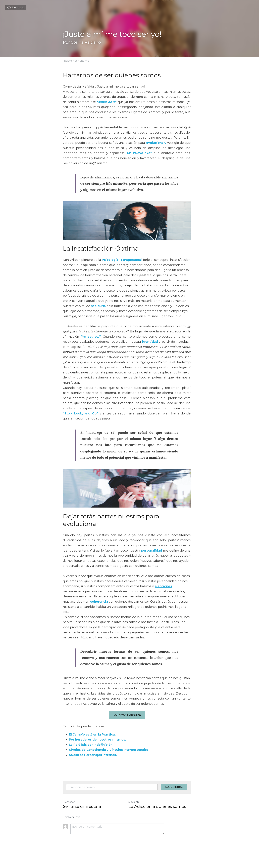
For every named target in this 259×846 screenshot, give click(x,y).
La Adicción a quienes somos (160, 798)
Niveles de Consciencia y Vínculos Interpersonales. (109, 742)
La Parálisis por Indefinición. (91, 737)
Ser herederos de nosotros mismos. (97, 732)
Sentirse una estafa (82, 798)
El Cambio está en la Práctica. (92, 726)
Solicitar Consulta (129, 707)
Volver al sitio (15, 7)
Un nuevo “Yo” (114, 153)
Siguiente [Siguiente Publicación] (138, 794)
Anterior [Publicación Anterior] (69, 794)
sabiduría (70, 307)
